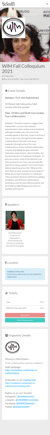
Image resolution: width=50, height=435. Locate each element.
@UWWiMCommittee (27, 400)
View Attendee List (25, 320)
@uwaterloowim (25, 396)
